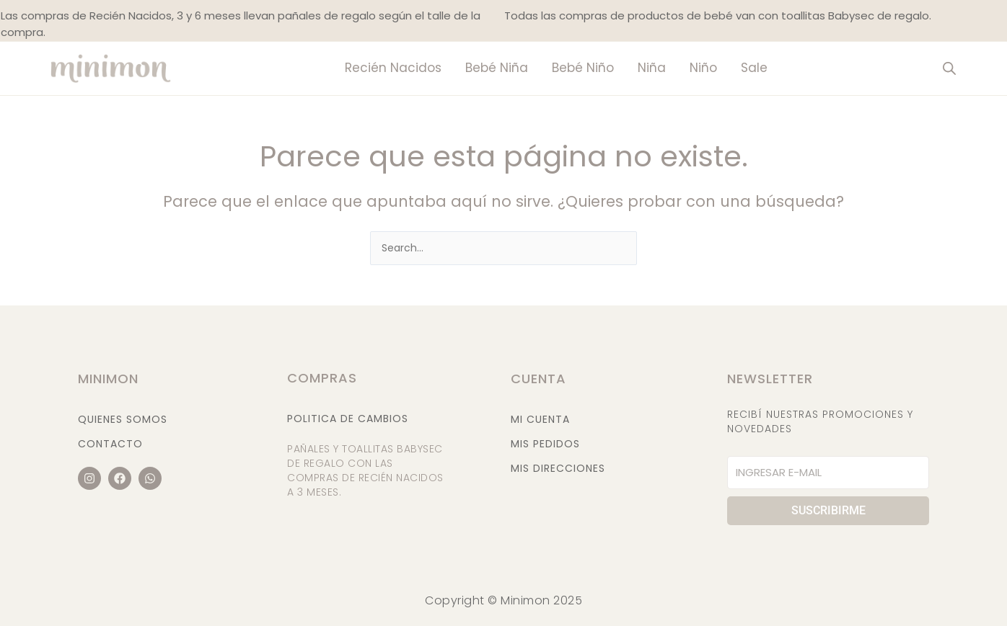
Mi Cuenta (540, 419)
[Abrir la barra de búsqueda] (949, 68)
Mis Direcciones (558, 468)
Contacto (110, 444)
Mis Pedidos (545, 444)
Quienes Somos (122, 419)
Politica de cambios (347, 418)
